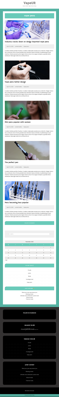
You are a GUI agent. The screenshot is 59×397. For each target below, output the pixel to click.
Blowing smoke (29, 295)
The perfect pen (11, 163)
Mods (29, 277)
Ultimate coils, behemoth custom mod (29, 296)
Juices (29, 274)
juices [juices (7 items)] (28, 329)
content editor (18, 47)
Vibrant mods (29, 298)
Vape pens (26, 47)
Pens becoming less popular (16, 203)
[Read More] (26, 56)
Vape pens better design (15, 83)
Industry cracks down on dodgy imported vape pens (27, 42)
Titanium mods (29, 300)
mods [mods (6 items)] (32, 330)
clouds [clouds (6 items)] (23, 330)
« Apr (6, 261)
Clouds (29, 271)
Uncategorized (29, 280)
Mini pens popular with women (18, 123)
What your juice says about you (29, 293)
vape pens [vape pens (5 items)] (36, 330)
